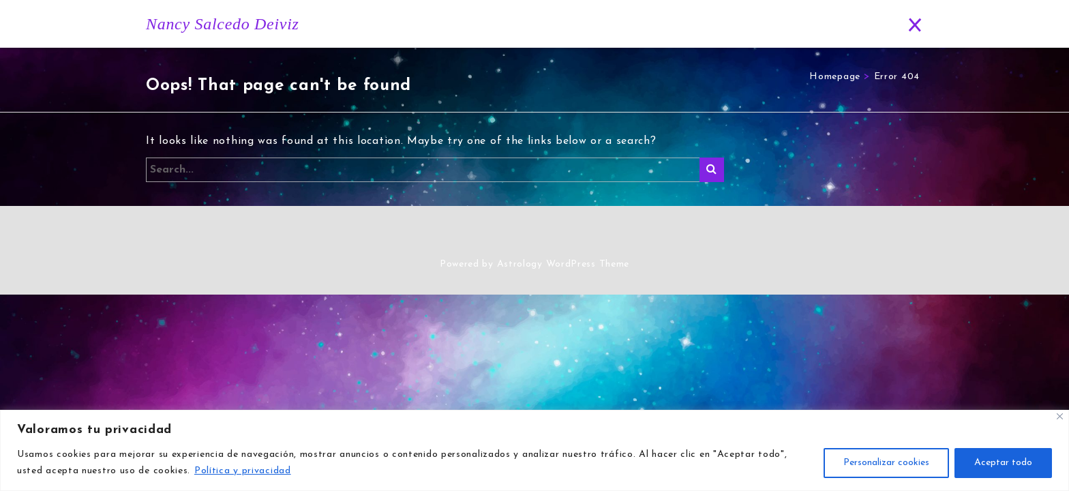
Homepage (834, 77)
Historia (571, 24)
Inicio (515, 24)
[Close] (1060, 416)
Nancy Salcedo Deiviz (222, 24)
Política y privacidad (242, 471)
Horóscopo (641, 24)
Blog (708, 24)
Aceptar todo (1003, 463)
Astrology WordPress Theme (563, 264)
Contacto (853, 24)
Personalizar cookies (886, 463)
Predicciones (778, 24)
